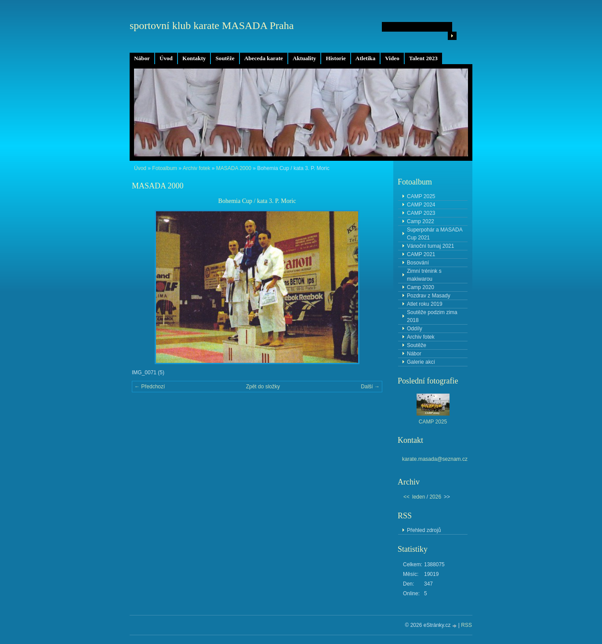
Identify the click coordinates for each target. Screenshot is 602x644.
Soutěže (224, 58)
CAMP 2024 (421, 205)
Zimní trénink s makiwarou (424, 275)
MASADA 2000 (233, 168)
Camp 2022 (420, 221)
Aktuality (304, 58)
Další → (370, 387)
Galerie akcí (421, 362)
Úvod (166, 58)
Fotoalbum (164, 168)
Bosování (418, 263)
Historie (335, 58)
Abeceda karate (263, 58)
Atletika (365, 58)
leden (418, 497)
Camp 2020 (420, 287)
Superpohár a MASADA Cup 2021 (435, 234)
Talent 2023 (423, 58)
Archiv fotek (196, 168)
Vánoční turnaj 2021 (430, 246)
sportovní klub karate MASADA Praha (212, 25)
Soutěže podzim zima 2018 (432, 316)
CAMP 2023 (421, 213)
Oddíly (414, 329)
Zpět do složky (263, 387)
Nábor (142, 58)
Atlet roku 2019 (424, 304)
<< (406, 497)
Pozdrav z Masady (428, 296)
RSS (466, 625)
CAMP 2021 (421, 254)
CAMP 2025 (421, 196)
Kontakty (194, 58)
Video (392, 58)
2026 (435, 497)
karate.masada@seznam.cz (435, 459)
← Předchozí (149, 387)
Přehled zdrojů (424, 530)
